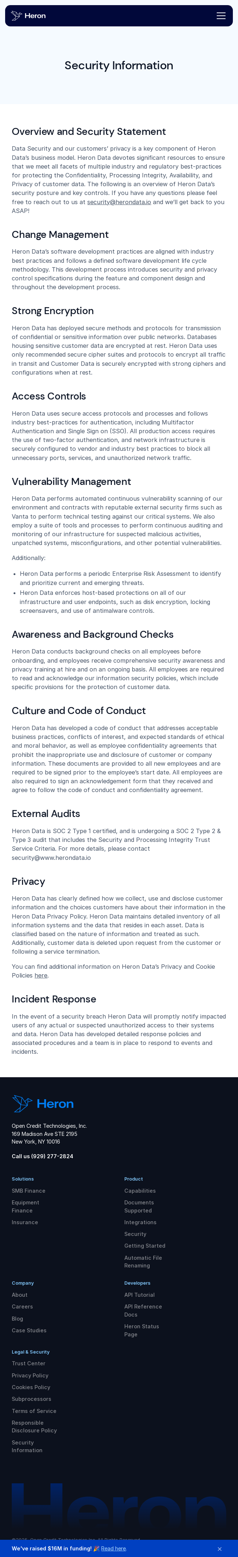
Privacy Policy (30, 1375)
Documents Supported (139, 1206)
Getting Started (144, 1246)
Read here (113, 1548)
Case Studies (29, 1330)
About (20, 1295)
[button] (219, 16)
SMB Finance (28, 1191)
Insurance (25, 1222)
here (40, 975)
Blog (17, 1318)
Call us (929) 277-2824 (42, 1156)
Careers (22, 1306)
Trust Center (28, 1363)
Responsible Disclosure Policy (34, 1427)
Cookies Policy (31, 1387)
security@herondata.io (119, 202)
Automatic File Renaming (143, 1262)
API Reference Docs (143, 1310)
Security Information (27, 1446)
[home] (34, 15)
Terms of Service (34, 1411)
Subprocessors (31, 1399)
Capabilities (140, 1191)
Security (135, 1234)
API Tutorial (139, 1295)
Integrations (140, 1222)
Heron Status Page (141, 1330)
